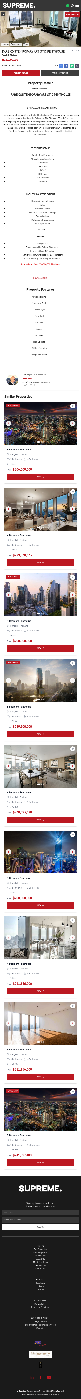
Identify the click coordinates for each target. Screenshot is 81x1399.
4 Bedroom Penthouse (19, 535)
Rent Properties (41, 1252)
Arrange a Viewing (60, 73)
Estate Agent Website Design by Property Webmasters (40, 1394)
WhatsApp (40, 1328)
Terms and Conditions (40, 1307)
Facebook (40, 1283)
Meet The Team (40, 1262)
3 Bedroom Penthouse (19, 449)
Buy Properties (40, 1249)
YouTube (40, 1289)
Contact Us (40, 1268)
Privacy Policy (40, 1304)
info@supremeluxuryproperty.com (36, 382)
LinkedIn (40, 1286)
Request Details (21, 73)
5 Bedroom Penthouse (19, 706)
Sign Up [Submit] (40, 1227)
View (40, 477)
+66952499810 (29, 385)
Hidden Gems (40, 1255)
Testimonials (40, 1265)
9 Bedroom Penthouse (19, 1135)
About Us (40, 1259)
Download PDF (40, 278)
